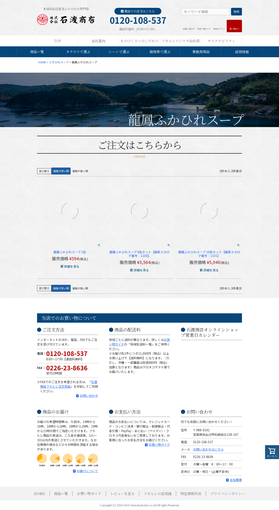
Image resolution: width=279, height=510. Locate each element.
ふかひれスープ (59, 62)
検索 (236, 11)
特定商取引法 (190, 493)
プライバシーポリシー (227, 493)
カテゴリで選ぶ (78, 51)
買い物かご (234, 28)
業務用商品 (201, 51)
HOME (42, 62)
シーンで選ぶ (119, 51)
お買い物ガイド (204, 28)
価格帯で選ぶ (160, 51)
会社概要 (236, 480)
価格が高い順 (80, 171)
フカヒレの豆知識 (158, 493)
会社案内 (98, 40)
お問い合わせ (188, 28)
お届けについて (87, 471)
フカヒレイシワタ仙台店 (181, 40)
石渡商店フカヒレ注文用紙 (68, 384)
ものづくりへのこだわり (139, 40)
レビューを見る (122, 493)
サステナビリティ (221, 40)
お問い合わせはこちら (208, 449)
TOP (57, 40)
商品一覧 (37, 51)
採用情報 (242, 51)
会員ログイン (219, 28)
